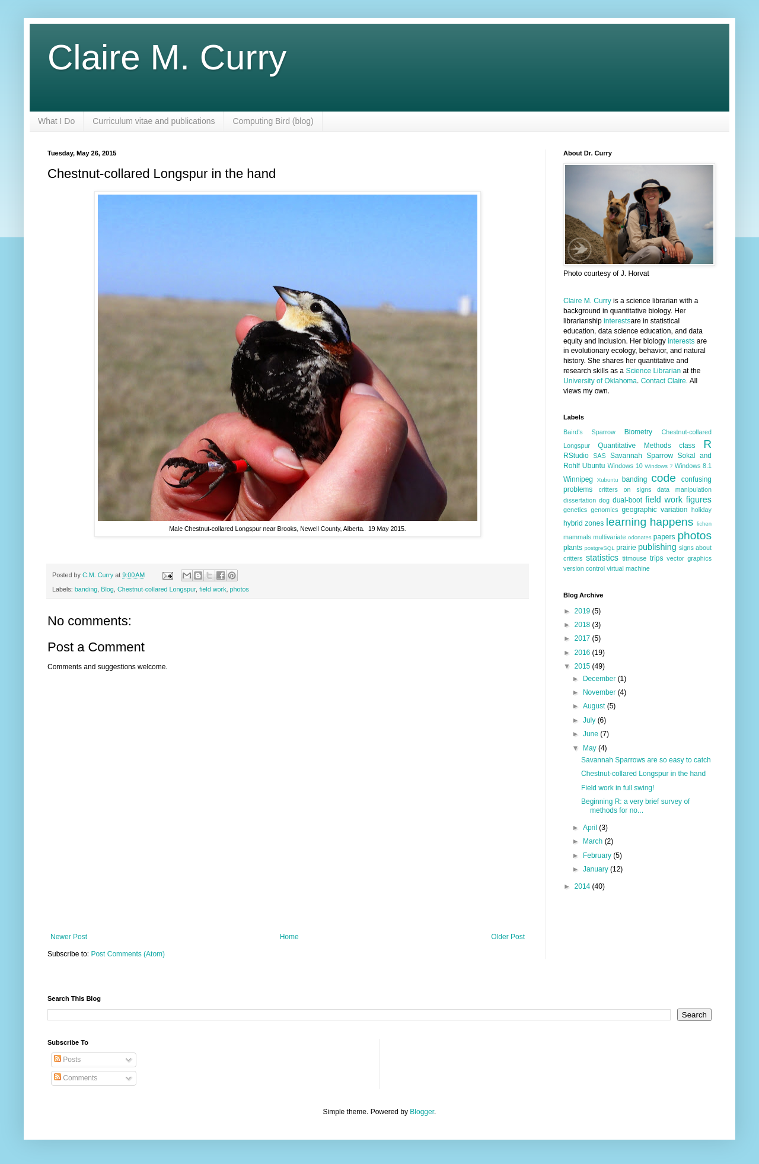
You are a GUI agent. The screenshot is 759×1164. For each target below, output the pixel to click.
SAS (599, 455)
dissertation (579, 500)
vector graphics (689, 558)
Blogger (422, 1112)
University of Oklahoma (600, 381)
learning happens (649, 522)
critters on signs (624, 489)
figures (699, 499)
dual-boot (627, 500)
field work (213, 589)
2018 (583, 625)
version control (584, 568)
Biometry (638, 432)
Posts (67, 1059)
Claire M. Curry (166, 57)
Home (289, 937)
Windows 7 (658, 466)
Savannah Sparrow (641, 455)
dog (604, 500)
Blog (107, 589)
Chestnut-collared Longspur (156, 589)
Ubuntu (593, 466)
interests (617, 321)
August (595, 706)
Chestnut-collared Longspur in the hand (643, 773)
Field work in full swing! (617, 788)
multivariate (609, 536)
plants (572, 547)
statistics (602, 557)
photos (239, 589)
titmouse (635, 558)
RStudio (576, 455)
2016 (583, 652)
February (598, 855)
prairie (626, 547)
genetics (575, 509)
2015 (583, 666)
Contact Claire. (665, 381)
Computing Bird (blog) (272, 121)
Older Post (508, 937)
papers (664, 537)
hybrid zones (583, 523)
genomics (604, 509)
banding (86, 589)
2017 (583, 638)
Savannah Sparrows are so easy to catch (646, 760)
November (600, 692)
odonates (639, 537)
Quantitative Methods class (646, 445)
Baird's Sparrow (589, 431)
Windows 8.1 (693, 465)
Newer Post (68, 937)
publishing (657, 547)
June (591, 734)
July (590, 720)
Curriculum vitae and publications (154, 121)
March (594, 841)
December (600, 679)
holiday (701, 509)
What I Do (56, 121)
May (590, 748)
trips (657, 558)
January (596, 869)
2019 (583, 611)
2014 (583, 886)
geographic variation (654, 509)
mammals (577, 536)
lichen (704, 523)
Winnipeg (578, 479)
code (663, 478)
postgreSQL (599, 548)
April (591, 827)
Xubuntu (607, 479)
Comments (75, 1078)
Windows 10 (624, 465)
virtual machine (628, 568)
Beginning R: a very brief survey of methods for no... (635, 805)
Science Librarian (653, 371)
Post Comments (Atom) (128, 954)
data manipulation (684, 489)
